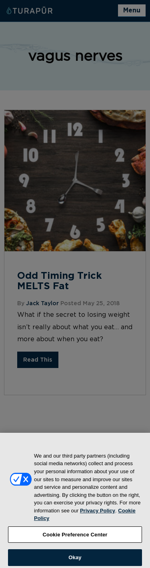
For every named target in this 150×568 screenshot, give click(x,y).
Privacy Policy (97, 513)
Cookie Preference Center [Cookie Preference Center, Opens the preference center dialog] (74, 537)
